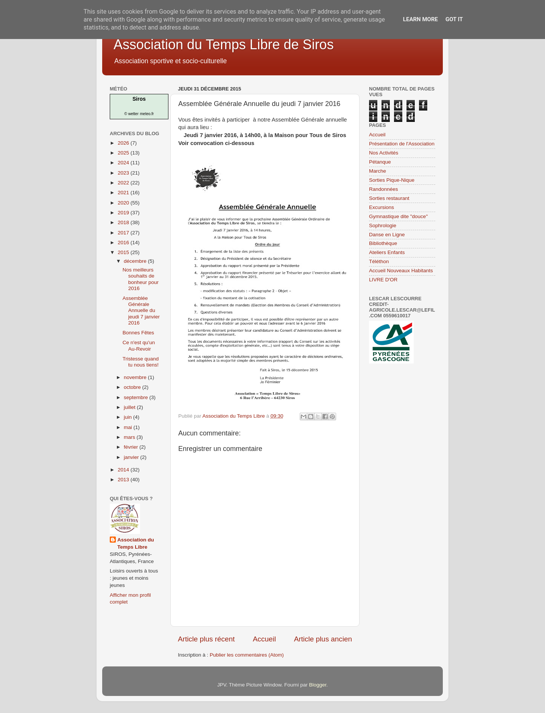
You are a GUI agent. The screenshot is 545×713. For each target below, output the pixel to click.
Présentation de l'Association (401, 144)
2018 (124, 222)
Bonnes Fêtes (138, 332)
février (131, 447)
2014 (124, 470)
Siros (139, 99)
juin (128, 417)
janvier (132, 457)
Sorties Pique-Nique (391, 180)
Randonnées (383, 189)
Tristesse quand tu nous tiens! (141, 362)
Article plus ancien (323, 639)
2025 (124, 153)
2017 (124, 233)
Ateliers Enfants (387, 252)
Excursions (381, 207)
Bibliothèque (383, 243)
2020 (124, 203)
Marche (377, 171)
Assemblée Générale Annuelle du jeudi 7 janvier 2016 (141, 310)
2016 (124, 242)
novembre (136, 377)
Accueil (264, 639)
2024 (124, 162)
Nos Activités (383, 153)
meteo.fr (147, 114)
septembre (136, 397)
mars (130, 437)
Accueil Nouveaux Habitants (401, 270)
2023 (124, 173)
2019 (124, 212)
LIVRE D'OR (383, 279)
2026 (124, 143)
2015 (124, 252)
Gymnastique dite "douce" (398, 216)
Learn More (420, 19)
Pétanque (380, 162)
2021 (124, 192)
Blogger (317, 685)
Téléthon (379, 261)
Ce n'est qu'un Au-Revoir (139, 345)
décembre (136, 261)
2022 (124, 183)
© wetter (132, 114)
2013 (124, 479)
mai (129, 427)
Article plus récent (206, 639)
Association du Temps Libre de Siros (224, 44)
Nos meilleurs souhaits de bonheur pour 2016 (141, 279)
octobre (133, 387)
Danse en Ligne (387, 234)
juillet (130, 407)
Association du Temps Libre (135, 543)
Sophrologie (382, 225)
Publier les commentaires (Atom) (247, 655)
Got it (454, 19)
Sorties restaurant (389, 198)
